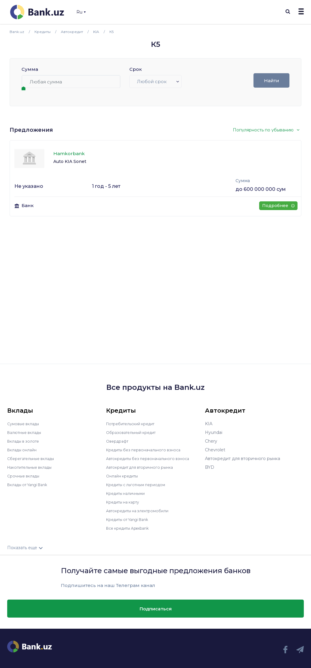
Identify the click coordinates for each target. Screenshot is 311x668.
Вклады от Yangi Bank (30, 484)
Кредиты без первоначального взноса (147, 450)
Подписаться (156, 608)
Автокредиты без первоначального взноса (152, 458)
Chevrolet (215, 450)
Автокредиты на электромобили (141, 510)
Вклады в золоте (25, 441)
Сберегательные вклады (33, 458)
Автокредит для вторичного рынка (143, 467)
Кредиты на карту (125, 502)
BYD (209, 467)
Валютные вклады (26, 432)
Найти (271, 80)
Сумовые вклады (25, 423)
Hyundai (213, 432)
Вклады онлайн (23, 450)
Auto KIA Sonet (69, 161)
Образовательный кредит (134, 432)
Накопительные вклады (32, 467)
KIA (208, 423)
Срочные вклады (25, 476)
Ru (81, 12)
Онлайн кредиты (124, 476)
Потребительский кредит (134, 423)
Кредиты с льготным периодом (139, 484)
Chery (211, 441)
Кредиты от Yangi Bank (131, 519)
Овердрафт (118, 441)
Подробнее (278, 205)
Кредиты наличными (128, 493)
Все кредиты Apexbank (131, 528)
